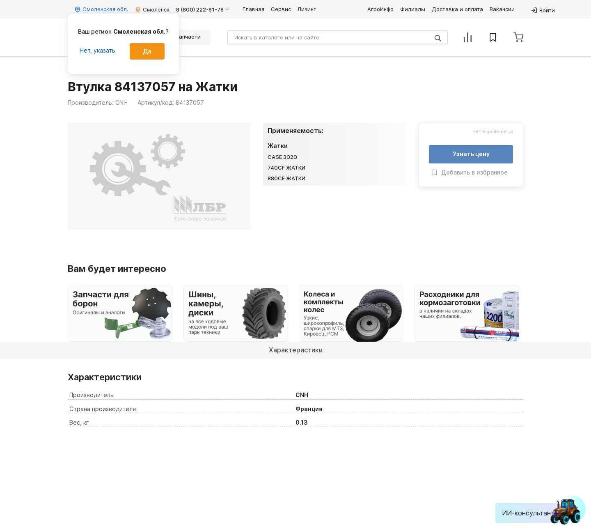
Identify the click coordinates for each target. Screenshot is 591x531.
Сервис (281, 9)
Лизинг (307, 9)
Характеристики (296, 350)
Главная (253, 9)
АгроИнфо (380, 9)
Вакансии (502, 9)
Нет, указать (97, 50)
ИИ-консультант (534, 513)
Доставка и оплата (457, 9)
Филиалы (412, 9)
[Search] (337, 37)
